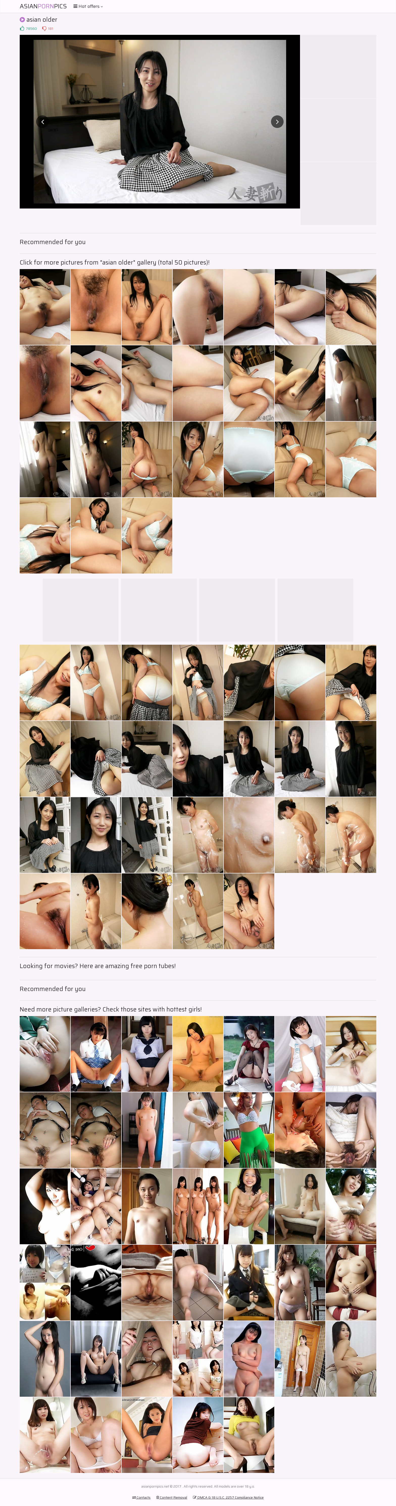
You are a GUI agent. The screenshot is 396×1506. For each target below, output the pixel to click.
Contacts (141, 1497)
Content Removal (171, 1497)
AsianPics (43, 6)
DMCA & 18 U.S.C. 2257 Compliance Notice (228, 1497)
